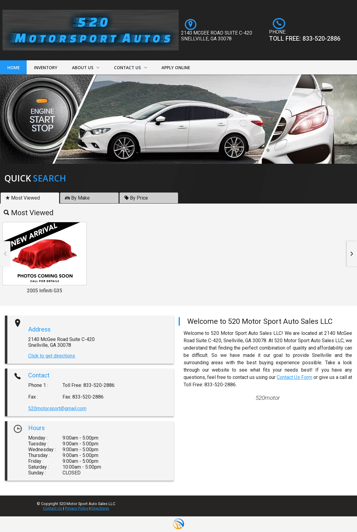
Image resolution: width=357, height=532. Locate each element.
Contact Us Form (294, 377)
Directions (100, 508)
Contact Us (52, 508)
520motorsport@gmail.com (57, 408)
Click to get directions (51, 356)
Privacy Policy (77, 508)
